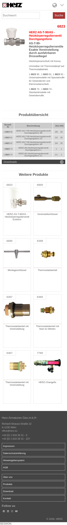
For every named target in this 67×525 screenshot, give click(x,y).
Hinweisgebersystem (13, 460)
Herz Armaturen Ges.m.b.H (19, 417)
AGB (5, 467)
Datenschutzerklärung (14, 453)
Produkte (7, 484)
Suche (59, 15)
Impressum (8, 446)
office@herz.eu (9, 430)
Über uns (8, 477)
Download (8, 491)
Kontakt (7, 498)
